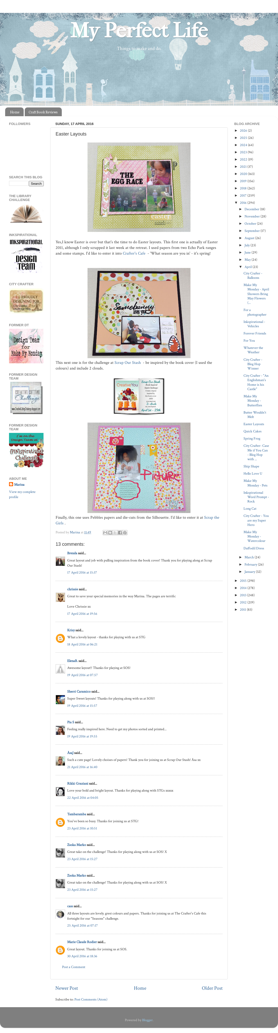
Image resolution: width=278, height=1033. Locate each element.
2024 (244, 144)
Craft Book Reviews (43, 112)
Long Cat (250, 508)
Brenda (72, 553)
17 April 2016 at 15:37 (82, 572)
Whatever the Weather (253, 350)
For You (249, 340)
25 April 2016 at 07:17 (82, 925)
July (247, 245)
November (252, 216)
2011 (243, 609)
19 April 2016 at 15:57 (82, 705)
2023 (244, 152)
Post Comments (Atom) (90, 999)
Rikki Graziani (77, 783)
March (250, 557)
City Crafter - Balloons (253, 275)
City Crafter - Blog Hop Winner (253, 364)
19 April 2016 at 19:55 (82, 736)
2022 (244, 159)
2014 (243, 587)
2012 (243, 602)
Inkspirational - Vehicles (254, 324)
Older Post (212, 988)
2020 (244, 173)
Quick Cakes (253, 431)
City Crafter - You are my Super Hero (256, 520)
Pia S (70, 722)
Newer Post (66, 988)
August (250, 238)
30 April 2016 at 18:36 (82, 956)
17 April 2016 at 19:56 (82, 613)
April (249, 266)
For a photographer (255, 312)
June (248, 252)
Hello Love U (253, 473)
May (248, 259)
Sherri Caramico (79, 691)
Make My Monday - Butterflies (253, 401)
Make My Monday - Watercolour (254, 536)
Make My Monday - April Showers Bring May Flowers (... (256, 293)
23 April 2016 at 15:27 (82, 858)
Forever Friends (255, 333)
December (252, 209)
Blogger (147, 1020)
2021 (243, 166)
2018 (243, 188)
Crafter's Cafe (134, 253)
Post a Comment (73, 966)
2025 (244, 137)
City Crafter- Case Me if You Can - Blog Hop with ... (256, 452)
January (250, 571)
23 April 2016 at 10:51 (82, 828)
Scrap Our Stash (128, 362)
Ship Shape (251, 466)
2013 (243, 595)
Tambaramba (76, 814)
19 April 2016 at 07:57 (82, 675)
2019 (243, 181)
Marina (19, 484)
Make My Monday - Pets (255, 483)
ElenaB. (72, 660)
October (251, 223)
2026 (244, 130)
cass (70, 906)
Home (15, 112)
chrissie (72, 589)
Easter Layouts (254, 424)
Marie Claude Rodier (82, 941)
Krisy (71, 630)
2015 (243, 580)
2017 (243, 195)
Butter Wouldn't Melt (255, 414)
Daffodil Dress (254, 548)
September (252, 230)
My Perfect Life (139, 31)
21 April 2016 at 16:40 (82, 767)
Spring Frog (252, 438)
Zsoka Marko (76, 844)
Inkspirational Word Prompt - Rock (256, 497)
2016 (243, 202)
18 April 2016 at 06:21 (82, 644)
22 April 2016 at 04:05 (82, 797)
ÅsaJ (70, 752)
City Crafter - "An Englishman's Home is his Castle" (256, 382)
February (251, 564)
